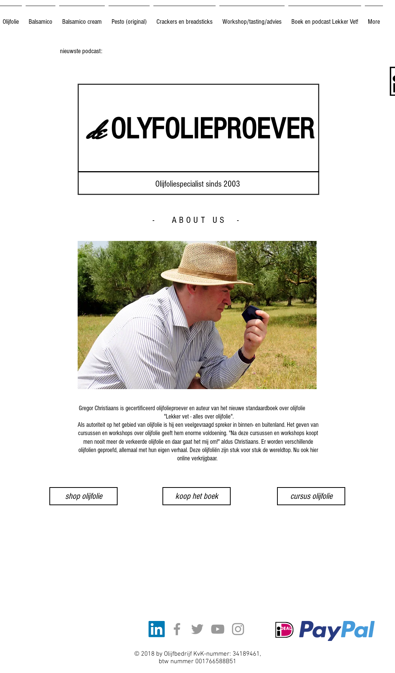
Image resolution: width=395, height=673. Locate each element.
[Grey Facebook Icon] (177, 629)
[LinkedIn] (157, 629)
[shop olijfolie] (83, 496)
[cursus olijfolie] (311, 496)
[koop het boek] (196, 496)
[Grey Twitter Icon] (197, 629)
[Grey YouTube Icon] (218, 629)
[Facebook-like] (222, 620)
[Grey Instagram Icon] (238, 629)
